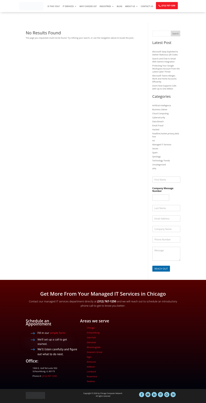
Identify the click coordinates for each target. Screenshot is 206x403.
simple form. (58, 333)
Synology (156, 156)
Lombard (91, 371)
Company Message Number (163, 189)
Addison (91, 366)
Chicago (91, 327)
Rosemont (92, 376)
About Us (130, 6)
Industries (105, 6)
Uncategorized (159, 164)
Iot (153, 140)
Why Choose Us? (88, 6)
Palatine (91, 381)
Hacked (155, 129)
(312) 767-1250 (168, 5)
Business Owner (159, 109)
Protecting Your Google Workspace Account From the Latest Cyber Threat (166, 68)
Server (155, 148)
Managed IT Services (161, 144)
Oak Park (91, 337)
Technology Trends (161, 160)
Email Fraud (157, 125)
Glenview (91, 342)
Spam (155, 152)
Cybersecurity (158, 117)
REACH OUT (161, 268)
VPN (154, 168)
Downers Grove (94, 352)
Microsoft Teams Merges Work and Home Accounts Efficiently (164, 78)
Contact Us (147, 6)
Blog (119, 6)
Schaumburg (93, 332)
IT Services (68, 6)
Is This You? (53, 6)
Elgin (89, 356)
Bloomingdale (94, 347)
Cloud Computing (160, 113)
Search (175, 33)
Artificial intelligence (161, 105)
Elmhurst (91, 361)
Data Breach (158, 121)
